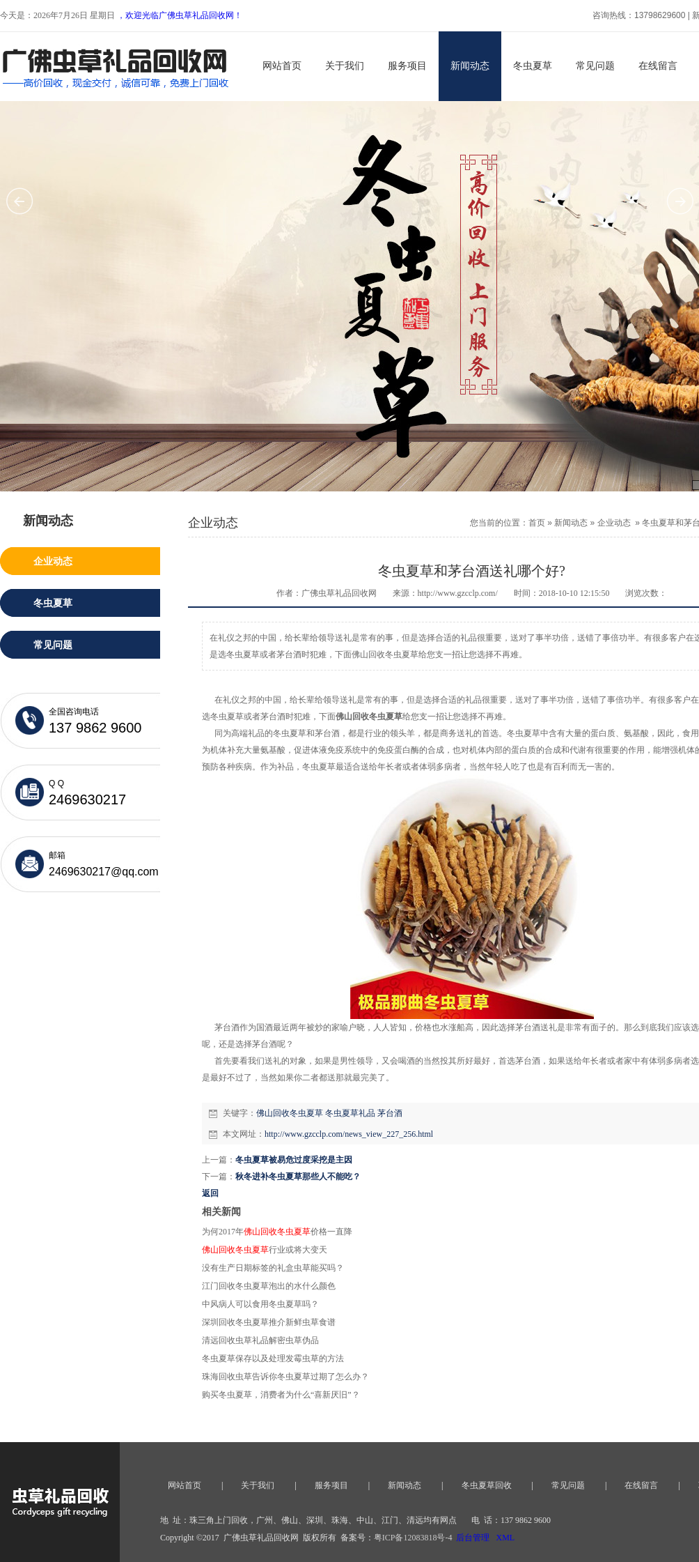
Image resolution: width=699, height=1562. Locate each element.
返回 (210, 1193)
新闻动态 (469, 66)
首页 (536, 523)
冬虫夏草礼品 (350, 1113)
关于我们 (344, 66)
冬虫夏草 (532, 66)
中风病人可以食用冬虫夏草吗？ (260, 1304)
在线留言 (657, 66)
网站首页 (281, 66)
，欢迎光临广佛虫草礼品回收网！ (179, 15)
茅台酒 (389, 1113)
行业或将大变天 (264, 1250)
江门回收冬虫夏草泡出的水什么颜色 (269, 1286)
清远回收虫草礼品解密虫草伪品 (260, 1340)
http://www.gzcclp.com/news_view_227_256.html (349, 1134)
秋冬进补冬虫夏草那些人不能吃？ (298, 1176)
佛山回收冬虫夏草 (289, 1113)
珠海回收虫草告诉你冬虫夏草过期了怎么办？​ (285, 1376)
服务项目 (407, 66)
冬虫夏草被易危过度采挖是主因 (293, 1160)
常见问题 (595, 66)
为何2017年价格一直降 (277, 1231)
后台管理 (472, 1537)
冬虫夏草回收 (487, 1485)
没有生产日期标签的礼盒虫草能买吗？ (273, 1268)
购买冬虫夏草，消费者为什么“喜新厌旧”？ (281, 1395)
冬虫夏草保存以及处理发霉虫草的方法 (273, 1358)
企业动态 (614, 523)
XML (505, 1537)
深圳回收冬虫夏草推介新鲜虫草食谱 (269, 1322)
